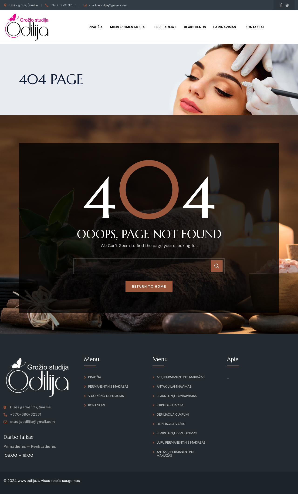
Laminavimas (224, 27)
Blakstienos (195, 27)
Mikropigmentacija (127, 27)
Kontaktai (255, 27)
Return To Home (149, 286)
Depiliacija (164, 27)
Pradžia (96, 27)
